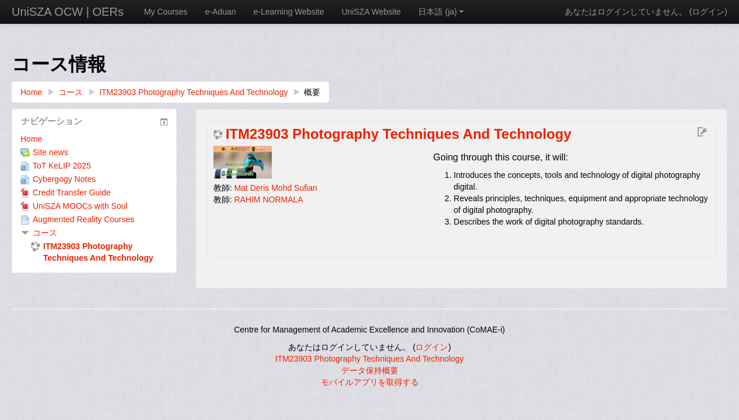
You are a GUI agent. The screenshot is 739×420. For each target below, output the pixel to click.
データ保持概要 (369, 370)
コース (45, 232)
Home (31, 139)
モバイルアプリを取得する (370, 382)
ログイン (708, 11)
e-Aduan (220, 11)
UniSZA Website (371, 11)
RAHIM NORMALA (268, 199)
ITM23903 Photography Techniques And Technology (399, 134)
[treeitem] (94, 139)
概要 (312, 92)
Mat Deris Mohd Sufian (275, 187)
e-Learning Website (289, 11)
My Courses (166, 11)
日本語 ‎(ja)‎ (441, 11)
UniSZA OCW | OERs (68, 11)
